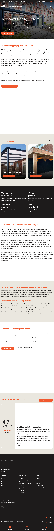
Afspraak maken (7, 348)
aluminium (41, 240)
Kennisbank (39, 480)
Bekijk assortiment (9, 175)
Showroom (38, 481)
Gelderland (15, 343)
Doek (2, 483)
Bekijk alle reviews (45, 400)
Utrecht (42, 80)
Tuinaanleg (21, 487)
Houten (3, 480)
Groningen (36, 80)
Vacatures (38, 478)
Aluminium (3, 478)
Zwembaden (22, 488)
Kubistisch (3, 485)
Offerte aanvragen (40, 487)
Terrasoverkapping (23, 481)
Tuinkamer (21, 485)
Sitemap (3, 471)
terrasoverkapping (17, 233)
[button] (49, 141)
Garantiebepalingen (5, 469)
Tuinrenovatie (22, 492)
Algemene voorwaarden (6, 467)
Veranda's (21, 478)
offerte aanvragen (17, 292)
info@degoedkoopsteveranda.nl (9, 507)
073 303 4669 (4, 505)
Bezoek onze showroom (9, 86)
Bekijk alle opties (8, 33)
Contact (38, 483)
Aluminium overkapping (24, 480)
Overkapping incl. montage (25, 483)
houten (49, 240)
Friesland (9, 343)
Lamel (2, 481)
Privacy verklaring (5, 466)
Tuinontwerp (22, 490)
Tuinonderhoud (22, 494)
